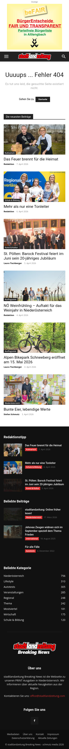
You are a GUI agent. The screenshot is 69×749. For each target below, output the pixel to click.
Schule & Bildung (12, 200)
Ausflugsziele (10, 299)
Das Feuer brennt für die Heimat (31, 159)
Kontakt (40, 734)
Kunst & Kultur (11, 247)
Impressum (53, 734)
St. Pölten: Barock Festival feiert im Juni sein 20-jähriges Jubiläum (33, 256)
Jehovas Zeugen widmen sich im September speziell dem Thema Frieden (44, 531)
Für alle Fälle (32, 546)
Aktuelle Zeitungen (47, 738)
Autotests (30, 551)
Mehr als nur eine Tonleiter (26, 206)
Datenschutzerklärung (23, 738)
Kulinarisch (10, 153)
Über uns (27, 734)
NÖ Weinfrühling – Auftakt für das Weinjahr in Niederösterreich (33, 307)
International (32, 538)
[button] (6, 56)
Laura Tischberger (13, 263)
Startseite (42, 99)
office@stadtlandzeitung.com (47, 696)
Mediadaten (13, 734)
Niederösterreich (12, 403)
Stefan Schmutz (11, 414)
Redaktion (9, 164)
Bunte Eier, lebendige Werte (27, 409)
